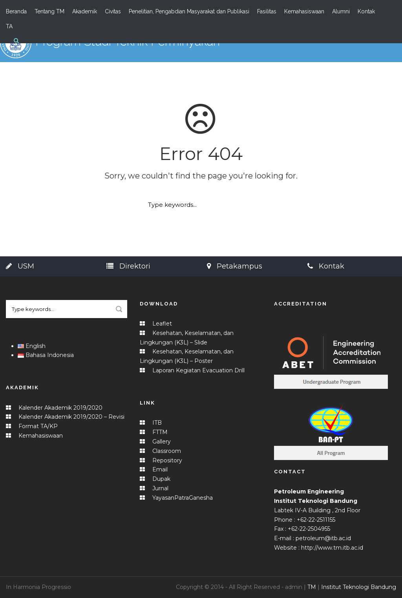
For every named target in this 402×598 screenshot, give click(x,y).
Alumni (341, 11)
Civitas (113, 11)
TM (311, 587)
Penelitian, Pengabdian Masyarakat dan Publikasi (189, 11)
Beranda (16, 11)
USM (20, 266)
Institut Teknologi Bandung (358, 587)
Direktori (128, 266)
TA (9, 26)
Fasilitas (266, 11)
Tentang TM (49, 11)
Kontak (366, 11)
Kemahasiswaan (304, 11)
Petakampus (234, 266)
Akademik (84, 11)
